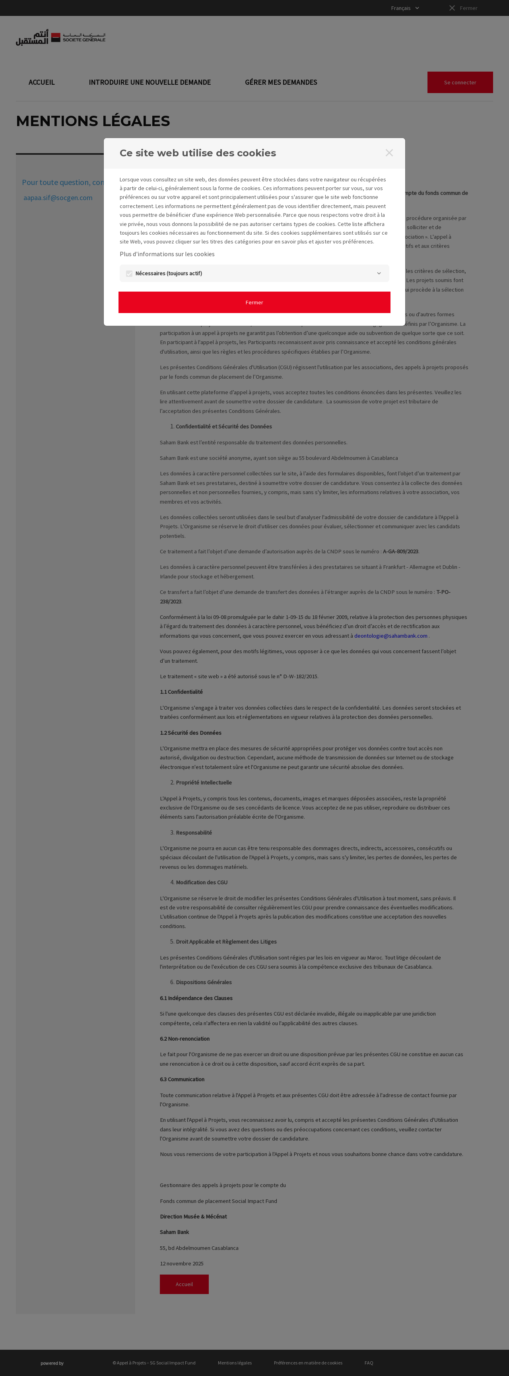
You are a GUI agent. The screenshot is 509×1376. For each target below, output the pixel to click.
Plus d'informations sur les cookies (167, 254)
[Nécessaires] (379, 273)
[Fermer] (389, 152)
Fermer (254, 302)
